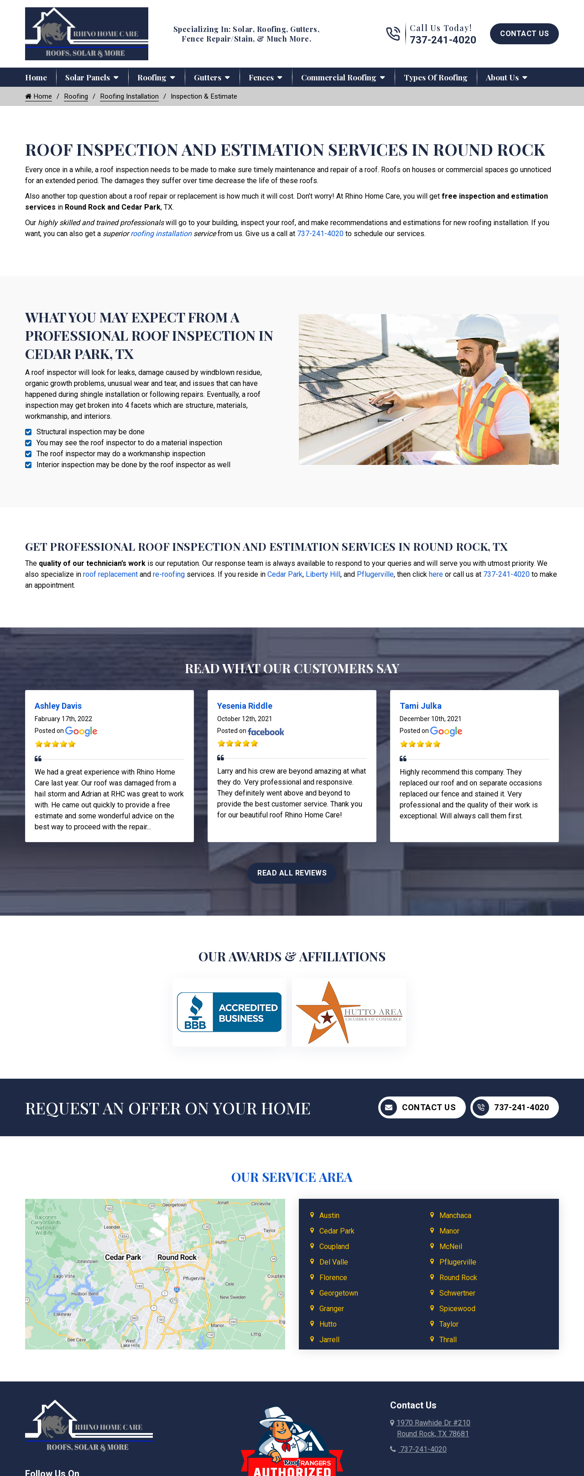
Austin (329, 1216)
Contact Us (524, 33)
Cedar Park (284, 575)
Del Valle (333, 1262)
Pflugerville (375, 575)
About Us (502, 77)
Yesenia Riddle (244, 707)
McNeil (450, 1247)
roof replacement (110, 575)
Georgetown (338, 1293)
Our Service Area (292, 1177)
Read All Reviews (292, 873)
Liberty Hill (323, 575)
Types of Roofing (436, 77)
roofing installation (161, 234)
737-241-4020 (443, 40)
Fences (261, 77)
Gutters (207, 77)
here (436, 575)
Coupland (334, 1247)
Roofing (152, 77)
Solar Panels (87, 77)
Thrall (448, 1340)
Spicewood (457, 1309)
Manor (449, 1231)
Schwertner (457, 1293)
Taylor (449, 1324)
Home (36, 77)
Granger (331, 1309)
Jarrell (329, 1340)
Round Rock (458, 1278)
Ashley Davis (58, 707)
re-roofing (169, 575)
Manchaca (455, 1216)
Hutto (328, 1324)
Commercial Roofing (338, 77)
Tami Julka (421, 707)
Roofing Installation (134, 96)
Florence (333, 1278)
